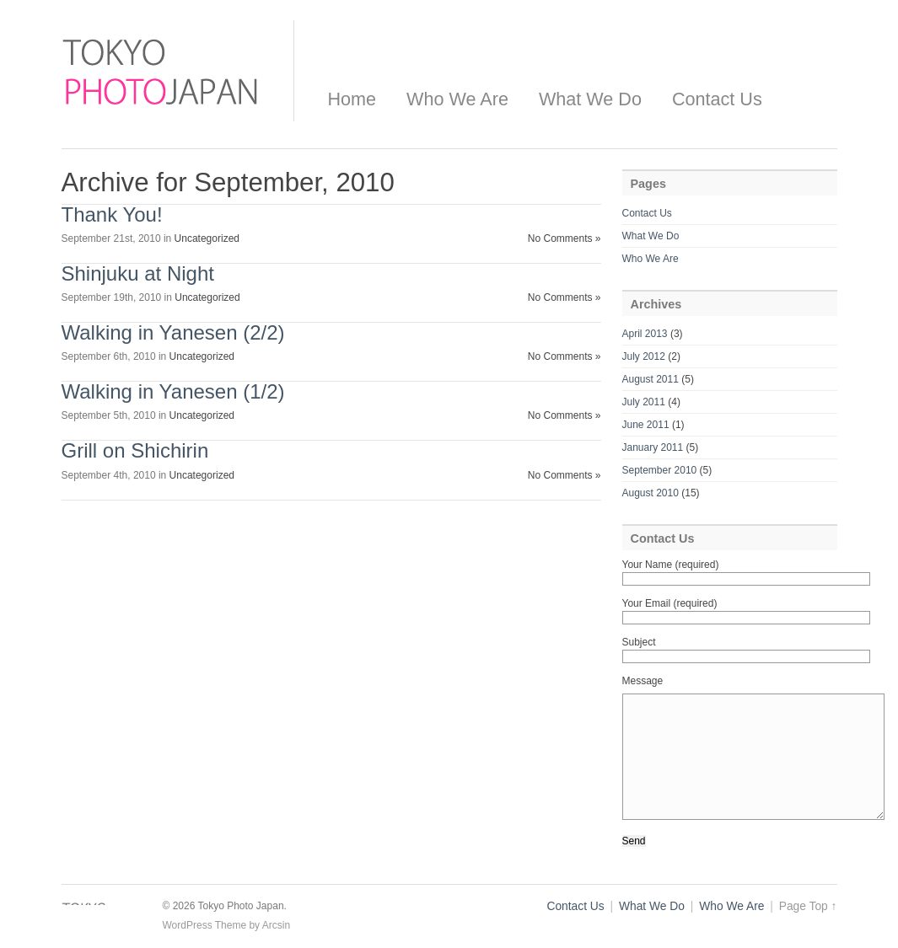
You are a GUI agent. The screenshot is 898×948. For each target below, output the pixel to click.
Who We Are (457, 99)
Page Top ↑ (808, 906)
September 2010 (659, 470)
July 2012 (643, 356)
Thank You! (112, 214)
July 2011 (643, 402)
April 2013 (645, 334)
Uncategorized (207, 238)
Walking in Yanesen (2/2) (173, 332)
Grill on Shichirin (135, 450)
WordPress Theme (205, 925)
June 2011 (645, 425)
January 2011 (653, 447)
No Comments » (564, 238)
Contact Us (717, 99)
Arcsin (276, 925)
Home (352, 99)
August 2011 (650, 379)
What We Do (590, 99)
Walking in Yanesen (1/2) (173, 391)
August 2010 (650, 493)
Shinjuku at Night (138, 273)
